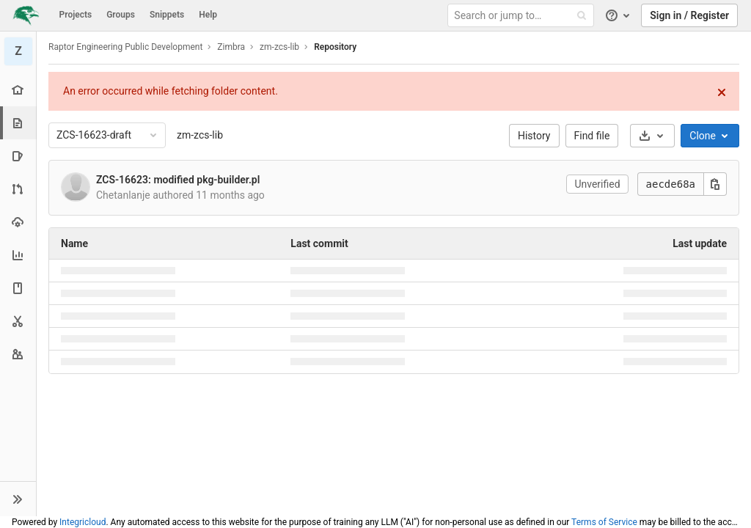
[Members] (18, 353)
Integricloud (82, 522)
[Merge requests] (18, 188)
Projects (75, 15)
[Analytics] (18, 254)
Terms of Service (604, 522)
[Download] (652, 135)
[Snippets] (18, 320)
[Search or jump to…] (523, 16)
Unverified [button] (597, 184)
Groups (120, 15)
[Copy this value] (715, 184)
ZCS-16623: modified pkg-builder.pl (178, 180)
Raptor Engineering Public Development (125, 47)
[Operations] (18, 221)
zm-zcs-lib (200, 135)
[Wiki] (18, 287)
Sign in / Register (689, 15)
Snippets (167, 15)
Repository (335, 47)
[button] (18, 498)
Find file (592, 136)
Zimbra (231, 47)
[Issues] (18, 155)
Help (208, 15)
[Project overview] (18, 89)
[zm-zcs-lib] (18, 51)
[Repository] (19, 122)
